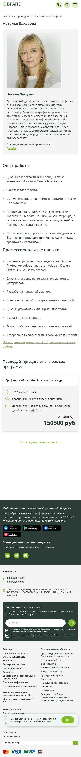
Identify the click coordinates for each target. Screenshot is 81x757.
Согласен (14, 629)
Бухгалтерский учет (51, 659)
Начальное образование (54, 682)
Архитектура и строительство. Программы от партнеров (57, 655)
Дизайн (11, 148)
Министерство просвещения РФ (18, 700)
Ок (68, 720)
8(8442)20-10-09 (15, 581)
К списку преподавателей (39, 442)
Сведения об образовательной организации (19, 677)
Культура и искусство (52, 675)
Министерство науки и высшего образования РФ (17, 693)
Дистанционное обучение (55, 649)
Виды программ (12, 708)
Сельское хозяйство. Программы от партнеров (55, 695)
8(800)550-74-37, (15, 577)
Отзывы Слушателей (14, 656)
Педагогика (47, 686)
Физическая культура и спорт (57, 700)
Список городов (11, 736)
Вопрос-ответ (10, 660)
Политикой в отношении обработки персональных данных (43, 630)
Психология (47, 690)
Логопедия (47, 678)
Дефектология (48, 663)
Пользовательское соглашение (20, 685)
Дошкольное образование (55, 667)
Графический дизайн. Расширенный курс (34, 380)
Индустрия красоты (51, 671)
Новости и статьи (12, 668)
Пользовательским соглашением (24, 637)
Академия (8, 649)
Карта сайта (9, 732)
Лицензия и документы (16, 652)
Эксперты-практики (14, 664)
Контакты (8, 671)
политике (45, 721)
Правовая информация (15, 682)
